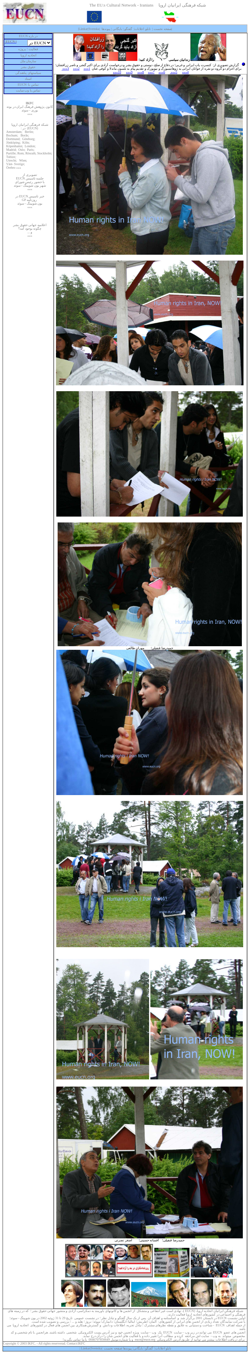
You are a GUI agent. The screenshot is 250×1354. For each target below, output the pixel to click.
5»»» (173, 72)
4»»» (185, 72)
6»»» (162, 72)
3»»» (65, 68)
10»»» (117, 72)
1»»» (87, 68)
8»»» (140, 72)
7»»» (151, 72)
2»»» (76, 68)
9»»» (129, 72)
